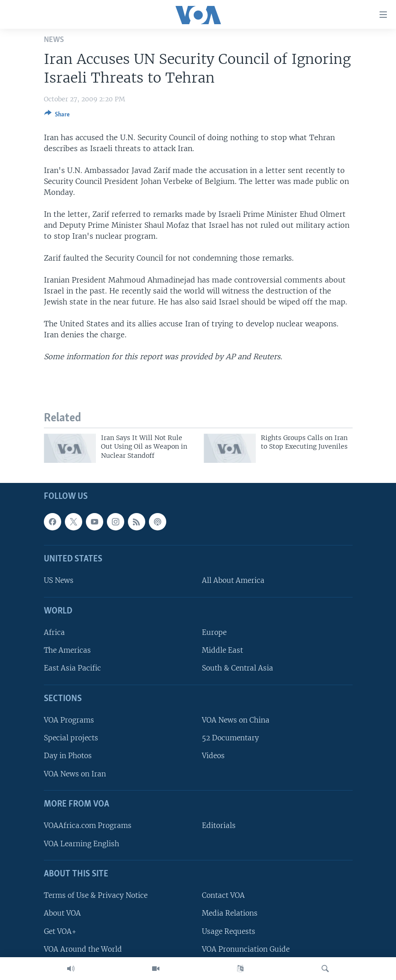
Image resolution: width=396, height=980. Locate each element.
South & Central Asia (237, 668)
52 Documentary (230, 738)
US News (59, 580)
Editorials (219, 825)
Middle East (222, 650)
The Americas (67, 650)
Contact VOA (223, 895)
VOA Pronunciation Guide (246, 949)
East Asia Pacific (72, 668)
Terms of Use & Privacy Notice (96, 895)
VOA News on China (235, 720)
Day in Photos (68, 755)
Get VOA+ (60, 931)
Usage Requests (228, 931)
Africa (54, 632)
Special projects (71, 738)
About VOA (62, 913)
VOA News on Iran (75, 774)
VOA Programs (69, 720)
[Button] (57, 116)
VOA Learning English (81, 843)
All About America (233, 580)
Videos (213, 755)
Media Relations (230, 913)
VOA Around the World (83, 949)
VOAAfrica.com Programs (88, 825)
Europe (214, 632)
